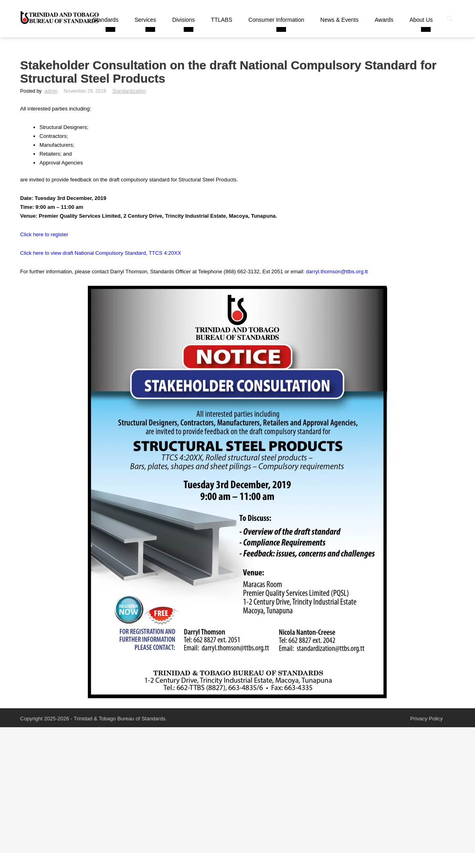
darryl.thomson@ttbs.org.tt (337, 271)
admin (51, 91)
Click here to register (44, 234)
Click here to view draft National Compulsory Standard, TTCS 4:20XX (100, 253)
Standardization (129, 91)
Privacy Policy (426, 719)
